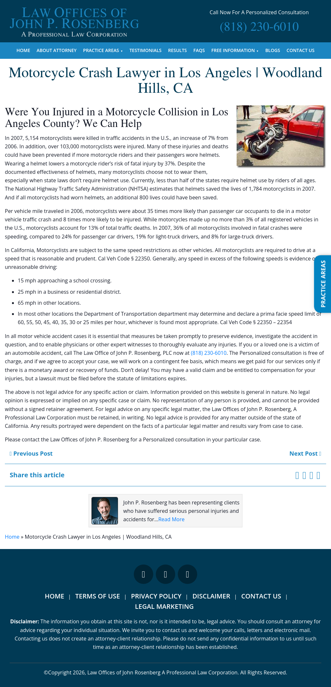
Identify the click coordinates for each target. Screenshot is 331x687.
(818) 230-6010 (209, 352)
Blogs (272, 50)
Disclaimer (211, 596)
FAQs (199, 50)
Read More (171, 519)
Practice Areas (101, 50)
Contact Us (301, 50)
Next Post (305, 453)
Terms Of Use (97, 596)
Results (177, 50)
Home (23, 50)
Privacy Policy (156, 596)
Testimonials (145, 50)
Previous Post (31, 453)
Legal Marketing (164, 606)
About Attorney (57, 50)
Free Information (233, 50)
